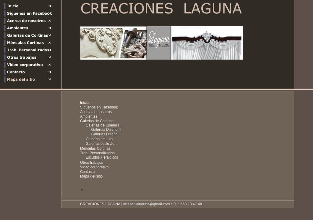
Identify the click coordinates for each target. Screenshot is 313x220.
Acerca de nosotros (96, 112)
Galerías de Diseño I (102, 125)
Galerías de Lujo (99, 139)
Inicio (84, 103)
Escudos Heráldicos (102, 157)
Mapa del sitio (91, 176)
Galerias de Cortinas (96, 121)
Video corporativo (94, 167)
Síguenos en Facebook (99, 107)
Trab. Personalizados (97, 153)
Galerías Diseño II (106, 129)
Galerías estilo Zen (101, 143)
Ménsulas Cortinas (95, 148)
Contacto (87, 172)
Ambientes (89, 116)
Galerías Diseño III (106, 134)
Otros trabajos (91, 162)
